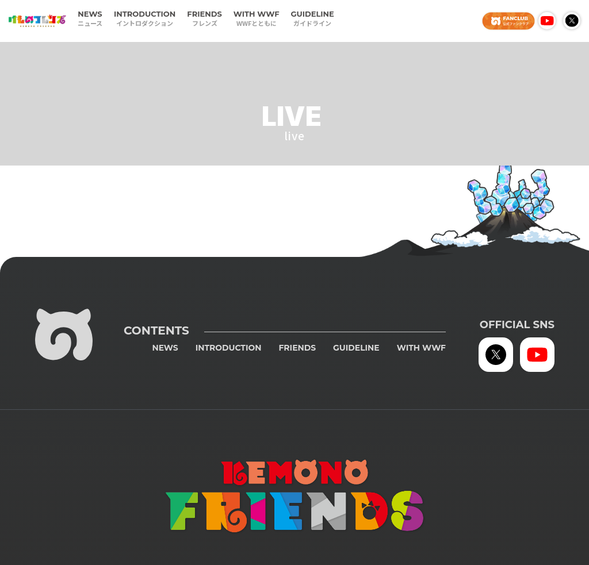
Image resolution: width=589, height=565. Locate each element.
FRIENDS (204, 18)
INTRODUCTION (144, 18)
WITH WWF (257, 18)
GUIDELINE (312, 18)
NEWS (90, 18)
